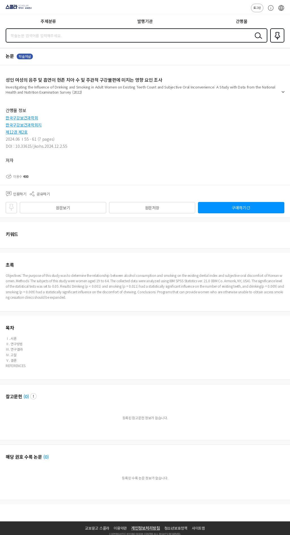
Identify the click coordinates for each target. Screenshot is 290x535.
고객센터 (269, 10)
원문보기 (63, 207)
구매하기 (239, 207)
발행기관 (145, 21)
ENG (281, 10)
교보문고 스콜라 (97, 528)
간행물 (242, 21)
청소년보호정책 (175, 528)
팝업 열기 (33, 396)
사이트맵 (198, 528)
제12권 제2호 (17, 132)
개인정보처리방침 (145, 528)
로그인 (257, 7)
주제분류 (48, 21)
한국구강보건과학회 (22, 118)
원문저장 (152, 207)
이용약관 (120, 528)
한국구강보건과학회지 (24, 125)
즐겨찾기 (276, 42)
